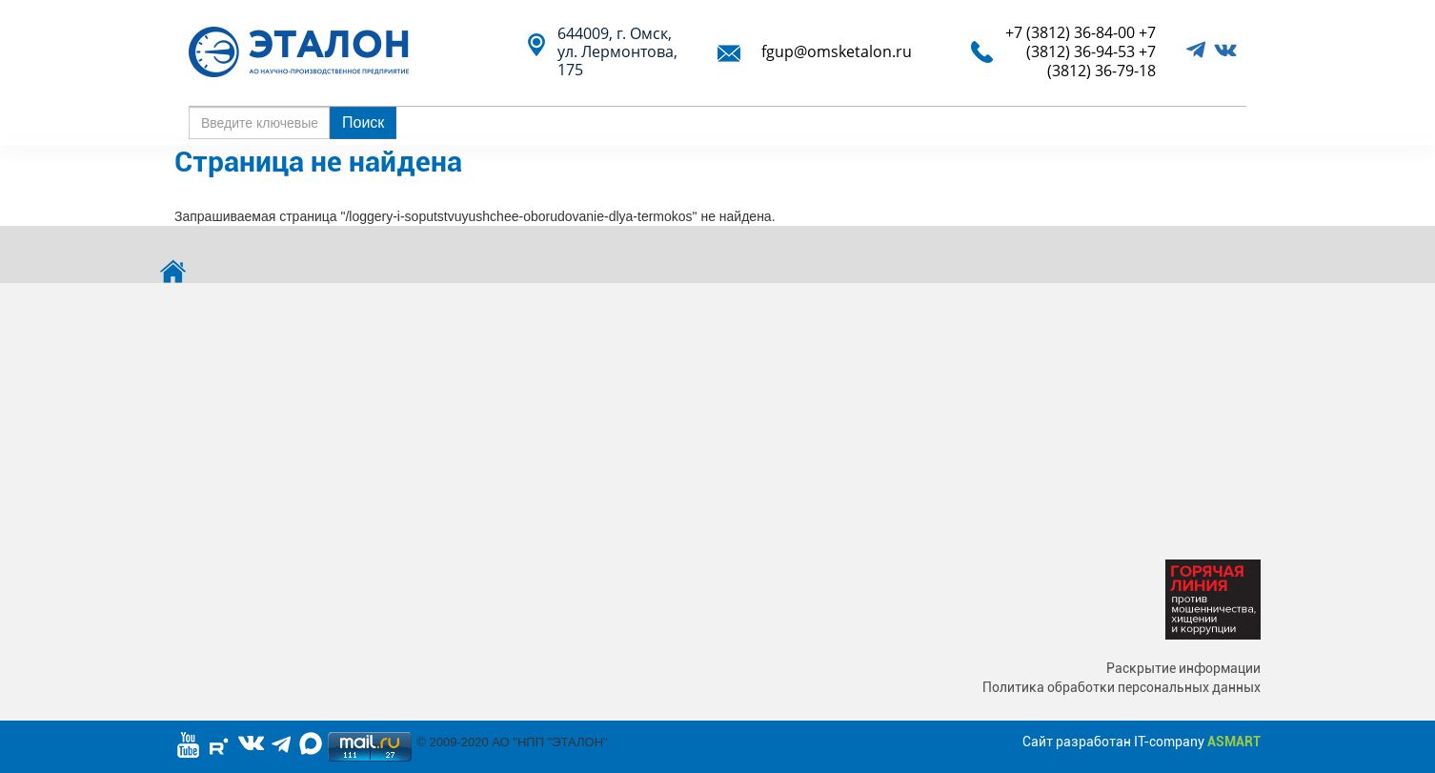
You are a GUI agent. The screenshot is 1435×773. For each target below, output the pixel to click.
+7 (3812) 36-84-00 (1070, 32)
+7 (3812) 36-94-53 (1091, 42)
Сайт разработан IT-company (1141, 741)
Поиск (363, 122)
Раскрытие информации (1183, 668)
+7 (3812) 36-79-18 (1101, 61)
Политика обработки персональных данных (1121, 687)
